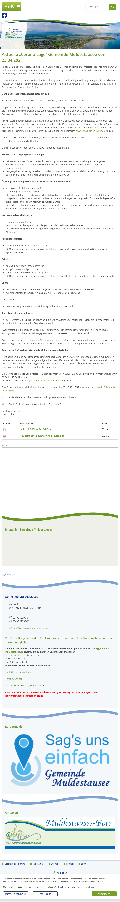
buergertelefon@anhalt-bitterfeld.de (43, 380)
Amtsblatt (11, 813)
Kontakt (70, 863)
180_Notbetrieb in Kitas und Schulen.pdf (42, 435)
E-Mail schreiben (14, 678)
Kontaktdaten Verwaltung (18, 672)
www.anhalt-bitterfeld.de (89, 130)
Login (83, 863)
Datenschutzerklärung (14, 863)
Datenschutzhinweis (15, 893)
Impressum (45, 893)
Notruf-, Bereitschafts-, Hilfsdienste (23, 685)
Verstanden (104, 893)
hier (60, 887)
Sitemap (54, 863)
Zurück (5, 445)
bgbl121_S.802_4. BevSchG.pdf (36, 429)
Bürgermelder (14, 726)
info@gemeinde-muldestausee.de (30, 627)
